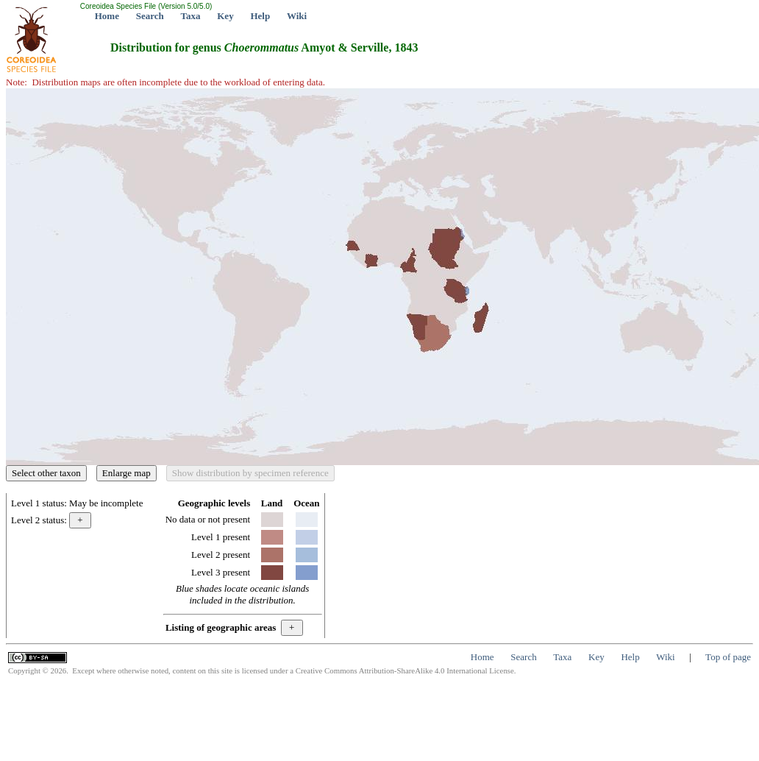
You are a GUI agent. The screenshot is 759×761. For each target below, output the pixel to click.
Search (150, 15)
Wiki (297, 15)
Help (260, 15)
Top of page (728, 656)
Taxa (191, 15)
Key (225, 15)
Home (107, 15)
